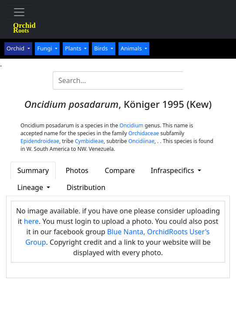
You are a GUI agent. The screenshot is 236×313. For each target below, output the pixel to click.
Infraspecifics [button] (173, 170)
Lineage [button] (31, 187)
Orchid (16, 48)
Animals (132, 48)
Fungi (45, 48)
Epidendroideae (39, 141)
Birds (101, 48)
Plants (74, 48)
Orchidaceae (143, 133)
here (31, 221)
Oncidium (131, 125)
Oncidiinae (141, 141)
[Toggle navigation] (19, 12)
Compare (120, 170)
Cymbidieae (89, 141)
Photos (77, 170)
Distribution (86, 187)
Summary (33, 170)
